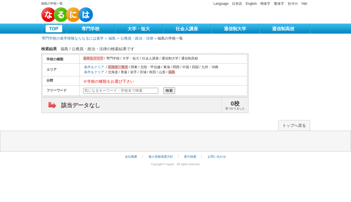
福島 (112, 38)
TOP (53, 28)
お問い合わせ (217, 156)
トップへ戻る (294, 125)
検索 (169, 90)
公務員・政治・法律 (136, 38)
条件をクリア (94, 67)
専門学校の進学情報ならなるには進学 (73, 38)
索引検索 (190, 156)
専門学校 (90, 28)
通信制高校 (283, 28)
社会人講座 (187, 28)
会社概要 (131, 156)
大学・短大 (138, 28)
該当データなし (80, 105)
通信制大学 (235, 28)
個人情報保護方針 (160, 156)
